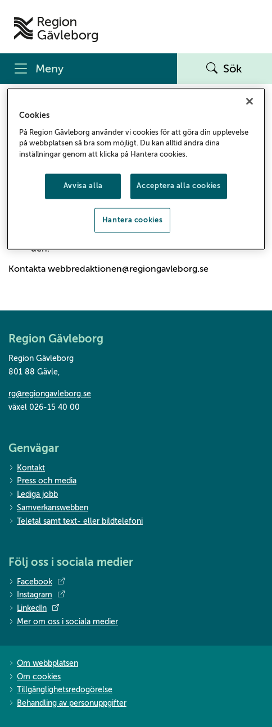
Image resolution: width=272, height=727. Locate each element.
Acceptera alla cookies (178, 186)
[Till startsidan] (56, 29)
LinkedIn (33, 608)
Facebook (36, 582)
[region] (136, 169)
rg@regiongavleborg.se (49, 394)
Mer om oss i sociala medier (63, 622)
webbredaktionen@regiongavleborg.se (128, 269)
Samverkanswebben (48, 508)
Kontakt (26, 468)
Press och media (42, 481)
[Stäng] (249, 101)
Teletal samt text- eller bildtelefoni (75, 522)
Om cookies (34, 677)
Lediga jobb (33, 495)
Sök (224, 69)
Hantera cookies (132, 220)
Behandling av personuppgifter (67, 703)
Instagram (36, 595)
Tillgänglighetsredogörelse (60, 690)
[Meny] (88, 68)
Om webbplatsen (43, 664)
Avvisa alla (83, 186)
